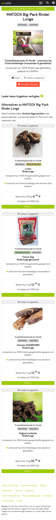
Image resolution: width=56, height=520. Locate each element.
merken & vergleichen (34, 78)
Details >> (28, 207)
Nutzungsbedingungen (32, 496)
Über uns (18, 491)
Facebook (48, 496)
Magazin (43, 485)
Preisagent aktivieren (28, 84)
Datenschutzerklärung (11, 496)
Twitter (19, 501)
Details (16, 78)
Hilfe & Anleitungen (10, 485)
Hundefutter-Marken (29, 485)
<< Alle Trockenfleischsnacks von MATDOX (28, 9)
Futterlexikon (7, 491)
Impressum (29, 491)
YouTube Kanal (8, 501)
